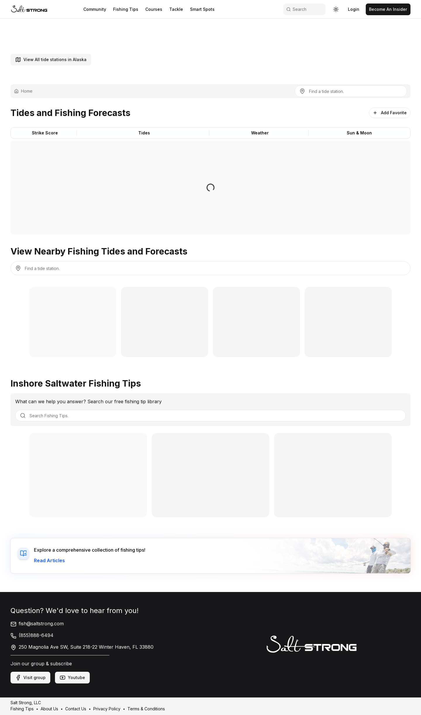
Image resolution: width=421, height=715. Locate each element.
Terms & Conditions (146, 708)
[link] (29, 9)
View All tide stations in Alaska (51, 60)
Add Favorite (390, 112)
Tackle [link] (175, 9)
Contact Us (75, 708)
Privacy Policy (106, 708)
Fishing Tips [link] (124, 9)
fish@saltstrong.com (37, 623)
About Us (49, 708)
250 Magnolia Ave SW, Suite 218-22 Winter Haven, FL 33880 (82, 647)
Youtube (72, 678)
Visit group (30, 678)
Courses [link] (152, 9)
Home (23, 91)
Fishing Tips (22, 708)
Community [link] (93, 9)
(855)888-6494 (32, 635)
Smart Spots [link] (201, 9)
